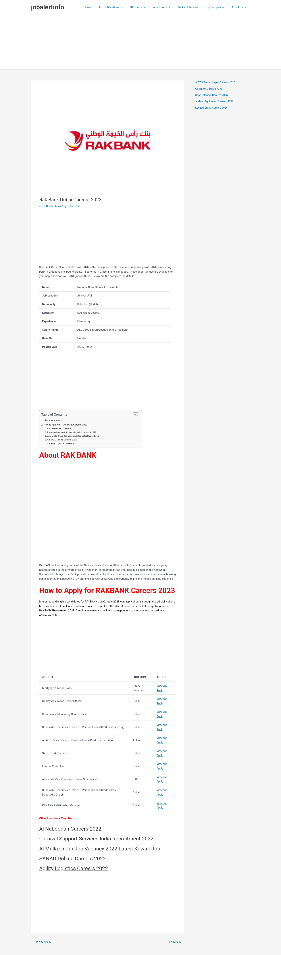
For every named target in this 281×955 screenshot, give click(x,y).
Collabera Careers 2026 (209, 89)
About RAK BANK (53, 420)
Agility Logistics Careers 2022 (64, 443)
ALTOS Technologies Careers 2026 (216, 82)
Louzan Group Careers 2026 (212, 107)
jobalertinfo (47, 7)
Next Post (176, 941)
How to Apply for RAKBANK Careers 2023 (66, 424)
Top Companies (217, 7)
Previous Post (41, 941)
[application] (131, 7)
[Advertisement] (140, 42)
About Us (240, 7)
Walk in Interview (192, 7)
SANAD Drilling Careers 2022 (63, 439)
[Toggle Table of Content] (134, 415)
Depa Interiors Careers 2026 (212, 95)
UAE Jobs (146, 7)
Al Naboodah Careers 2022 (62, 428)
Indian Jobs (168, 7)
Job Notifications (120, 7)
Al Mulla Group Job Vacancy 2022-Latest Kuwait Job (75, 436)
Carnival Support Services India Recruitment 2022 (74, 432)
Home (99, 7)
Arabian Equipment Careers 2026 (215, 101)
